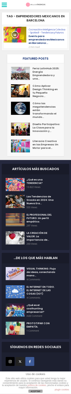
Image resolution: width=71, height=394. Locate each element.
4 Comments (33, 279)
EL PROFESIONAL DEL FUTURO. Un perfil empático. (39, 218)
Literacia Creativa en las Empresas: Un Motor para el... (45, 144)
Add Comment (34, 315)
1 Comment (33, 330)
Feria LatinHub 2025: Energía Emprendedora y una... (46, 73)
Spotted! (34, 32)
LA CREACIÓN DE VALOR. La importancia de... (38, 236)
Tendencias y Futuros (52, 32)
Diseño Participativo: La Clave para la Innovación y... (46, 128)
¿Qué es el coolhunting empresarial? (35, 308)
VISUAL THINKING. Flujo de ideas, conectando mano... (41, 272)
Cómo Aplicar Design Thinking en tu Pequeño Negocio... (45, 91)
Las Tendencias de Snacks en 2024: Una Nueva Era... (40, 200)
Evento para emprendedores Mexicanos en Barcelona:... (46, 39)
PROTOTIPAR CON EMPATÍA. (38, 325)
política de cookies (36, 385)
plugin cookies (62, 389)
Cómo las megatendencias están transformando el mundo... (44, 110)
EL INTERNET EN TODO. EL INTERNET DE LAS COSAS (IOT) (41, 290)
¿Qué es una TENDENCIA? (35, 181)
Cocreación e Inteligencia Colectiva (47, 29)
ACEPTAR (35, 391)
